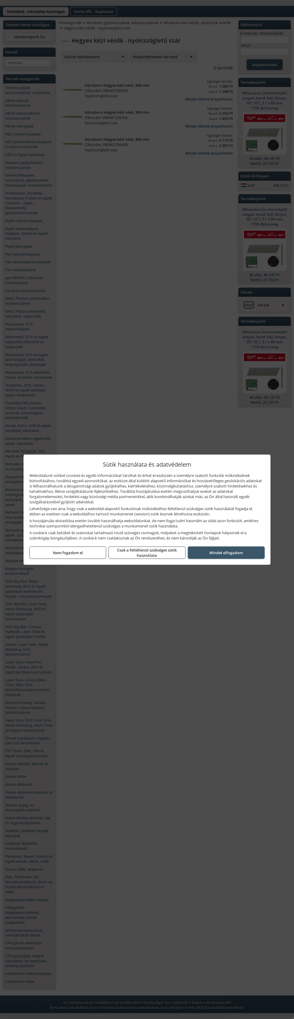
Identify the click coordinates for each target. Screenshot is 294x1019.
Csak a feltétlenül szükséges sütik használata (147, 552)
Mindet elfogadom (226, 552)
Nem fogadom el (68, 552)
